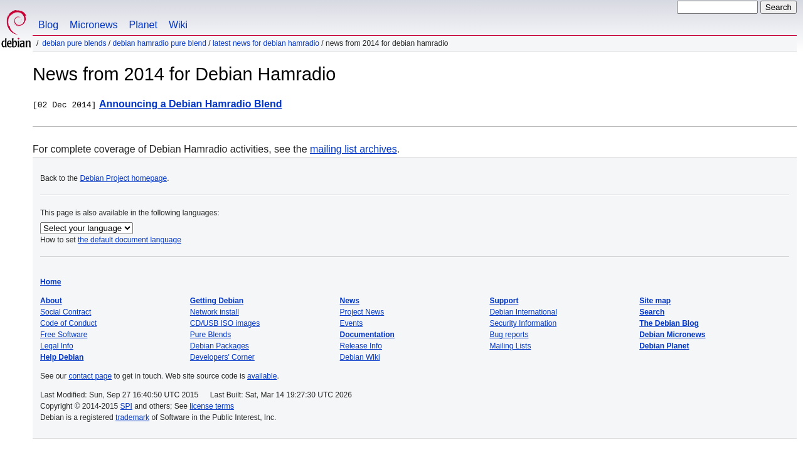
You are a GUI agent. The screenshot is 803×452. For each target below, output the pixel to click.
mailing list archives (353, 149)
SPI (126, 406)
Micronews (93, 24)
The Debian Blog (669, 323)
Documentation (367, 334)
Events (351, 323)
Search (651, 312)
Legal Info (56, 346)
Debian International (522, 312)
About (51, 300)
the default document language (129, 239)
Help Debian (61, 357)
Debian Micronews (672, 334)
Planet (143, 24)
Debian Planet (664, 346)
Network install (214, 312)
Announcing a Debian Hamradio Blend (190, 104)
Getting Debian (216, 300)
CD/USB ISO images (225, 323)
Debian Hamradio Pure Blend (159, 43)
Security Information (522, 323)
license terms (211, 406)
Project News (362, 312)
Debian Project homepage (123, 178)
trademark (132, 417)
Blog (48, 24)
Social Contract (65, 312)
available (262, 376)
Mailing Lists (510, 346)
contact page (90, 376)
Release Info (361, 346)
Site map (655, 300)
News (349, 300)
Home (50, 281)
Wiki (178, 24)
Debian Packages (219, 346)
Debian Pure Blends (74, 43)
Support (503, 300)
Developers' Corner (222, 357)
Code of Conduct (68, 323)
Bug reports (508, 334)
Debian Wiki (360, 357)
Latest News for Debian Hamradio (266, 43)
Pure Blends (210, 334)
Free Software (63, 334)
